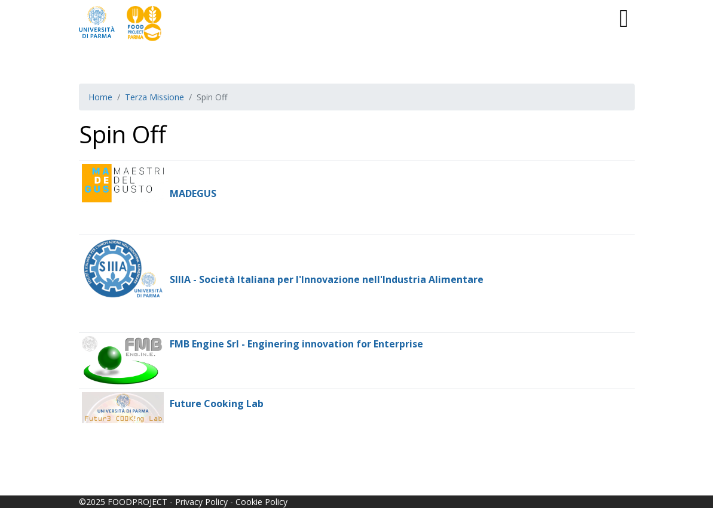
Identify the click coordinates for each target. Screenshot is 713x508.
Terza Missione (154, 97)
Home (100, 97)
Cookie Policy (261, 501)
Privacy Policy (201, 501)
